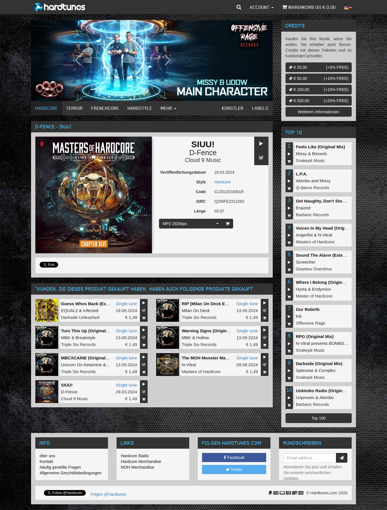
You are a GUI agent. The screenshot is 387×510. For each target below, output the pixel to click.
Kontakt (46, 461)
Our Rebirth (307, 309)
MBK (65, 337)
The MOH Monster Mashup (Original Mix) (223, 357)
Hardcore (46, 108)
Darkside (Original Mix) (319, 363)
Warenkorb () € (309, 7)
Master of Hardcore (314, 296)
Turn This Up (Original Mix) (88, 330)
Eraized (303, 207)
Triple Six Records (199, 317)
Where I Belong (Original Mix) (325, 282)
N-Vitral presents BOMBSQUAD (326, 343)
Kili (299, 316)
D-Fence (203, 153)
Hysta (301, 289)
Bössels (319, 153)
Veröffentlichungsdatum (183, 172)
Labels (260, 108)
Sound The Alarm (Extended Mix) (329, 255)
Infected (90, 310)
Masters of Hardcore (201, 371)
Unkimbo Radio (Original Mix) (326, 390)
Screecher (305, 262)
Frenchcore (105, 108)
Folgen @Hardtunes (109, 494)
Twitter (234, 469)
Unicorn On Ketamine (81, 364)
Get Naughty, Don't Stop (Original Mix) (334, 201)
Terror (74, 108)
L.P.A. (301, 173)
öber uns (47, 456)
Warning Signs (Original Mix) (211, 330)
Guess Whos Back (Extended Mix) (95, 303)
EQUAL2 (69, 310)
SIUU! (67, 384)
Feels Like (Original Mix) (320, 146)
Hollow (202, 337)
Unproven (305, 397)
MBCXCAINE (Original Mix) (88, 357)
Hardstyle (140, 108)
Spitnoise (304, 370)
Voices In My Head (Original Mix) (329, 228)
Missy (301, 153)
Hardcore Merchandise (141, 461)
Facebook (234, 457)
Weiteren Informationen (318, 112)
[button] (239, 7)
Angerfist (304, 234)
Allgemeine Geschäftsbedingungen (70, 473)
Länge (200, 211)
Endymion (321, 289)
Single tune (126, 303)
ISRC (201, 201)
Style (201, 182)
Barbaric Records (312, 214)
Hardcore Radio (135, 456)
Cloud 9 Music (203, 160)
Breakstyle (85, 337)
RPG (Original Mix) (315, 336)
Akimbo (303, 180)
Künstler (233, 108)
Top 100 (318, 418)
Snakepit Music (310, 160)
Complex (327, 370)
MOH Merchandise (137, 467)
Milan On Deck (196, 310)
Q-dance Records (312, 187)
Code (201, 191)
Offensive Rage (310, 323)
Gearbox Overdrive (314, 268)
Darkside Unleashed (80, 317)
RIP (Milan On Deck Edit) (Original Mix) (221, 303)
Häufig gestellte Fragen (60, 467)
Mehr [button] (168, 108)
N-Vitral (189, 364)
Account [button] (262, 7)
